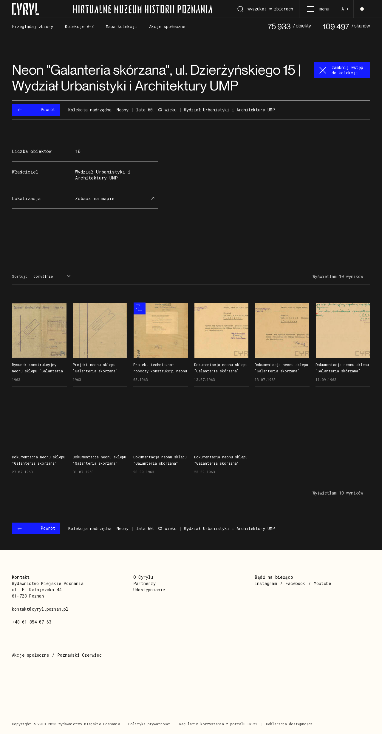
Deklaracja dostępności (289, 723)
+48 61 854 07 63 (31, 622)
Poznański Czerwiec (79, 655)
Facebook (295, 583)
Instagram (266, 583)
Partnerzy (144, 583)
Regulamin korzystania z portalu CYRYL (218, 723)
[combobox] (51, 276)
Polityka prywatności (149, 723)
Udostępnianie (149, 589)
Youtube (322, 583)
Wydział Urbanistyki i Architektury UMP (103, 174)
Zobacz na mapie (115, 198)
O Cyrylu (143, 577)
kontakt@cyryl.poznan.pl (40, 609)
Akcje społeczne (30, 655)
